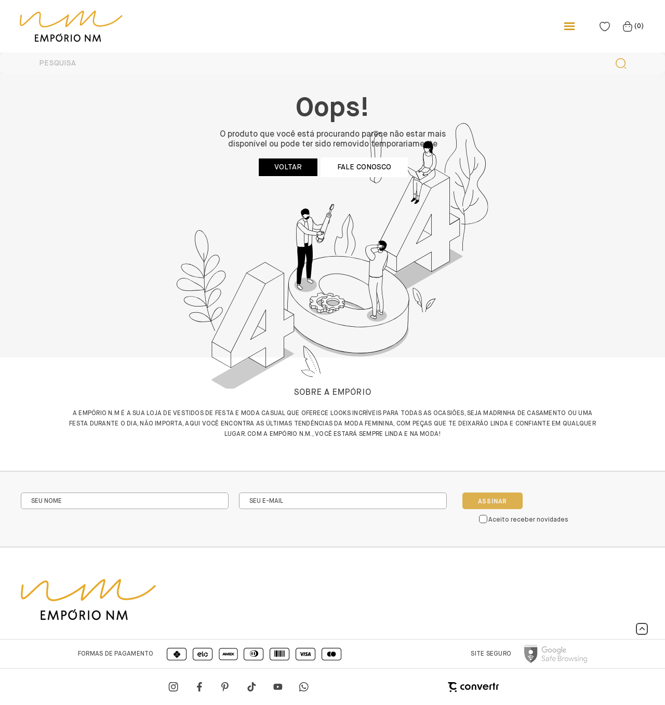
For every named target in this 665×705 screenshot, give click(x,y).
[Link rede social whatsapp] (304, 687)
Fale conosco (364, 167)
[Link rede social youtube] (278, 687)
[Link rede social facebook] (200, 687)
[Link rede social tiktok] (252, 687)
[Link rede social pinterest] (226, 687)
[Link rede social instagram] (174, 687)
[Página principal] (61, 26)
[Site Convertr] (421, 687)
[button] (642, 629)
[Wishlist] (605, 26)
